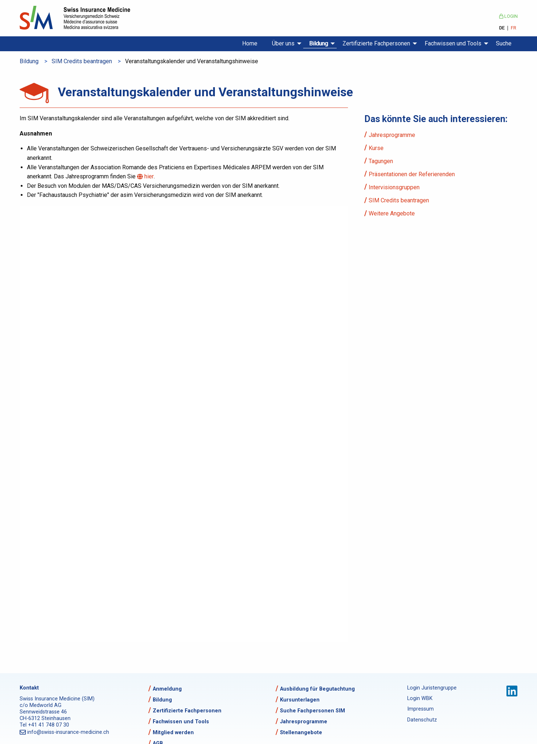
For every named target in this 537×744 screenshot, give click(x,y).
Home (249, 43)
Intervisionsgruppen (394, 187)
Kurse (376, 148)
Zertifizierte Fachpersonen (376, 43)
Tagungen (381, 161)
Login (508, 16)
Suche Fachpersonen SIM (312, 711)
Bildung (318, 43)
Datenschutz (422, 720)
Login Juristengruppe (432, 688)
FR (513, 28)
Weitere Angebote (392, 213)
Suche (504, 43)
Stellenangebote (301, 732)
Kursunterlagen (300, 700)
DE (502, 28)
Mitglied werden (173, 732)
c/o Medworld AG (40, 705)
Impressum (420, 709)
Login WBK (420, 698)
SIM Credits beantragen (82, 61)
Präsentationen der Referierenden (412, 174)
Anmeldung (167, 689)
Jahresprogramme (392, 135)
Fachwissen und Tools (453, 43)
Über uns (283, 43)
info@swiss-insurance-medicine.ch (68, 732)
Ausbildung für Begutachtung (317, 689)
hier (150, 176)
